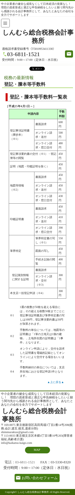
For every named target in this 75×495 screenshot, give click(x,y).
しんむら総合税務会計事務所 (38, 36)
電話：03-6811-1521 (19, 462)
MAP (37, 449)
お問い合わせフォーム (40, 478)
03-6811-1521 (23, 54)
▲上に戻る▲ (55, 382)
